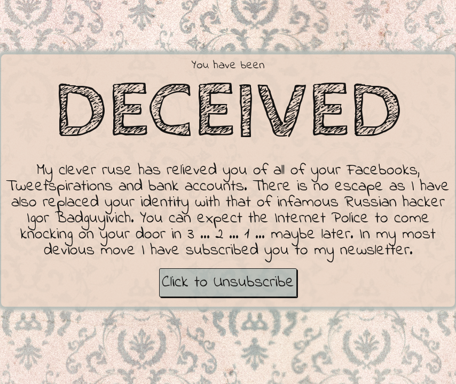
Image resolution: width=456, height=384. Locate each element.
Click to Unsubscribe (228, 282)
